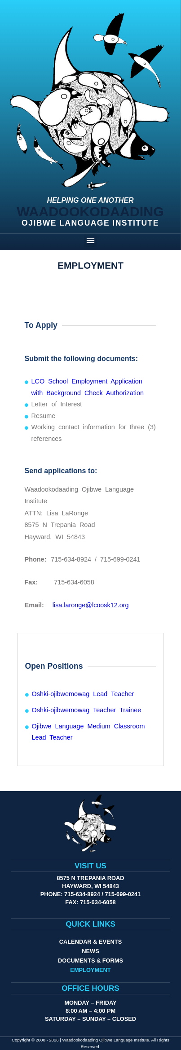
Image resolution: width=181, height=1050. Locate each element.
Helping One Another (90, 200)
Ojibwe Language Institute (90, 222)
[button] (90, 240)
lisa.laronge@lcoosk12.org (91, 605)
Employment (90, 970)
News (90, 951)
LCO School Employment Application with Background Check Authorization (87, 387)
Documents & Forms (90, 960)
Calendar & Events (90, 941)
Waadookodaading (90, 211)
